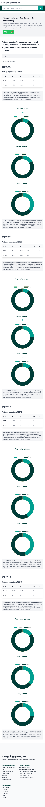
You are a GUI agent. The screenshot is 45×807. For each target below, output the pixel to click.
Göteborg (5, 793)
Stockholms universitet (26, 777)
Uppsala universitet (24, 767)
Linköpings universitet (25, 773)
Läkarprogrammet (7, 771)
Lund (3, 795)
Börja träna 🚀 (8, 32)
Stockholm (5, 787)
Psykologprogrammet (8, 767)
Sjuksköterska (6, 779)
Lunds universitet (24, 775)
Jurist (4, 769)
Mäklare (4, 777)
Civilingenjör (6, 773)
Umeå (4, 797)
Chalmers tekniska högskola (27, 769)
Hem (5, 56)
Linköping (5, 791)
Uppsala (4, 789)
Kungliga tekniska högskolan (27, 771)
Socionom (5, 775)
